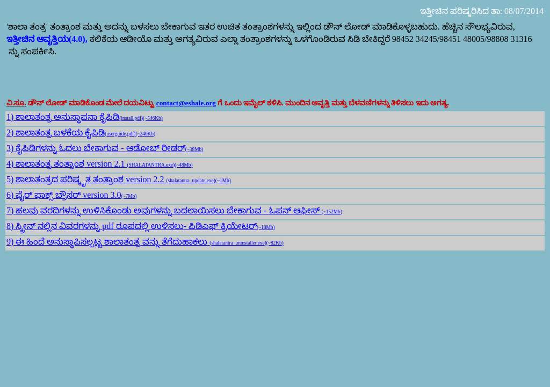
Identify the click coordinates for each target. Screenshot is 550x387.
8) (11, 226)
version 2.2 (178, 179)
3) (11, 148)
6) (11, 194)
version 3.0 (109, 194)
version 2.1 (139, 163)
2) (11, 132)
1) (11, 116)
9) (11, 241)
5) (11, 179)
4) (11, 163)
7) (11, 210)
